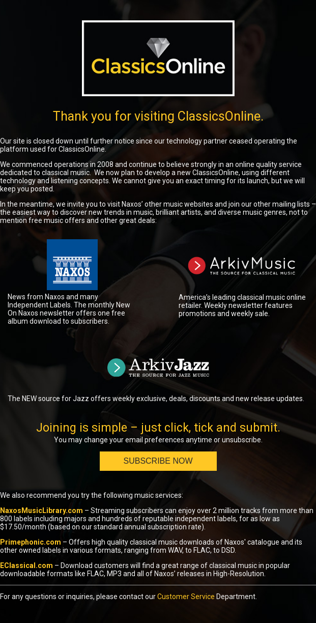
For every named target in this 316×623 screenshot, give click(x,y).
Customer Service (186, 596)
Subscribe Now (157, 461)
